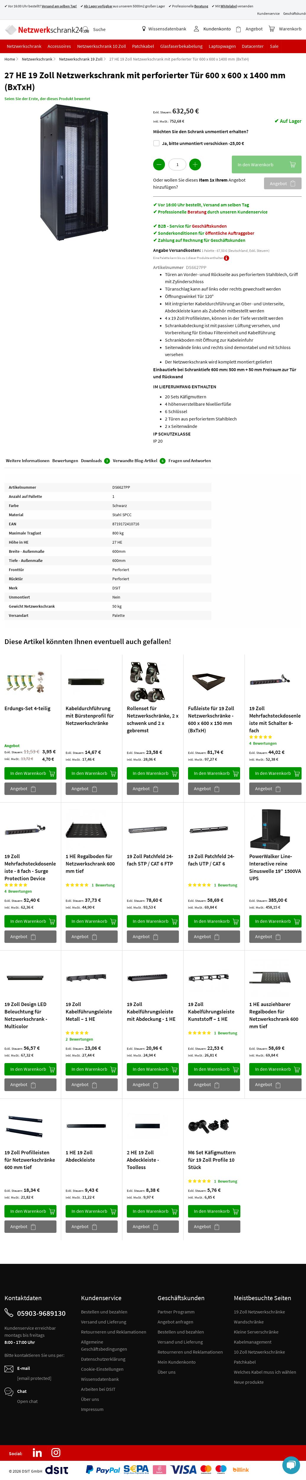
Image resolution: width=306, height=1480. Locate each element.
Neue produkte (249, 1381)
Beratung (196, 211)
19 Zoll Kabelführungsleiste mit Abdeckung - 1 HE (151, 1011)
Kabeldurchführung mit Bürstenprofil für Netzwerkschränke (90, 715)
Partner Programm (176, 1311)
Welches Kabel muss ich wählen (265, 1371)
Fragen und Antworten (190, 460)
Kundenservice (268, 13)
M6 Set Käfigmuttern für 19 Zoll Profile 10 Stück (212, 1159)
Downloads (95, 460)
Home (9, 58)
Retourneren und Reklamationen (113, 1331)
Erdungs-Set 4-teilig (27, 707)
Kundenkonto (217, 29)
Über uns (90, 1398)
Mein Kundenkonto (177, 1361)
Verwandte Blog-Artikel (139, 460)
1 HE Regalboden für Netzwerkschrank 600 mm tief (90, 863)
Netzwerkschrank (37, 58)
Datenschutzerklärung (103, 1358)
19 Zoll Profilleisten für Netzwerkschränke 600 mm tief (29, 1159)
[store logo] (46, 29)
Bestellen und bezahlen (104, 1311)
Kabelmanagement (252, 1341)
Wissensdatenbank (165, 29)
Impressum (92, 1408)
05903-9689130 (41, 1312)
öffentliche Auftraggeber (229, 232)
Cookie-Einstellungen (102, 1368)
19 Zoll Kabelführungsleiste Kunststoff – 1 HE (211, 1011)
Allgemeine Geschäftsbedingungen (104, 1344)
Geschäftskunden (209, 225)
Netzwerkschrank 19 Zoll (81, 58)
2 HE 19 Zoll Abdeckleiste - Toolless (143, 1159)
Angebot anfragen (175, 1321)
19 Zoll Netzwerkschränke (259, 1311)
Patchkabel (245, 1361)
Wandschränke (249, 1321)
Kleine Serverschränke (256, 1331)
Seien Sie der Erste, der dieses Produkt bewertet (47, 98)
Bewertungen (65, 460)
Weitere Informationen (27, 460)
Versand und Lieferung (103, 1321)
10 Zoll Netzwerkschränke (259, 1351)
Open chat (27, 1401)
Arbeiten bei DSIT (98, 1388)
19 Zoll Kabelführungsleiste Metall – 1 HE (89, 1011)
